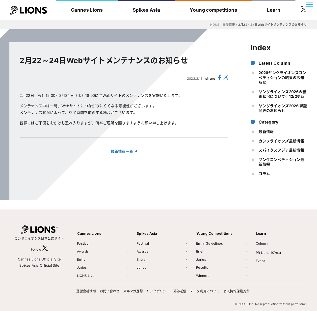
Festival (83, 243)
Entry (81, 259)
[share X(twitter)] (225, 78)
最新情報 (266, 131)
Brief (200, 251)
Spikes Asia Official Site (39, 265)
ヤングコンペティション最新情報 (281, 162)
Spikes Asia (146, 10)
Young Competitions (214, 233)
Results (202, 267)
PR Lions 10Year (269, 253)
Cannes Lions (87, 10)
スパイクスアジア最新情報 (281, 150)
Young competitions (213, 10)
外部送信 (179, 291)
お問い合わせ (110, 291)
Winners (202, 276)
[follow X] (45, 249)
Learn (274, 10)
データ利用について (205, 291)
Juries (82, 267)
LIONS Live (85, 276)
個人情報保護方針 (236, 291)
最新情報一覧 (122, 151)
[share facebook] (219, 78)
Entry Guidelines (209, 243)
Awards (83, 251)
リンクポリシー (158, 291)
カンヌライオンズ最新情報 (281, 141)
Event (260, 261)
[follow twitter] (303, 10)
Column (262, 243)
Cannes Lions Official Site (39, 259)
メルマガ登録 (133, 291)
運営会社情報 (86, 291)
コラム (264, 173)
